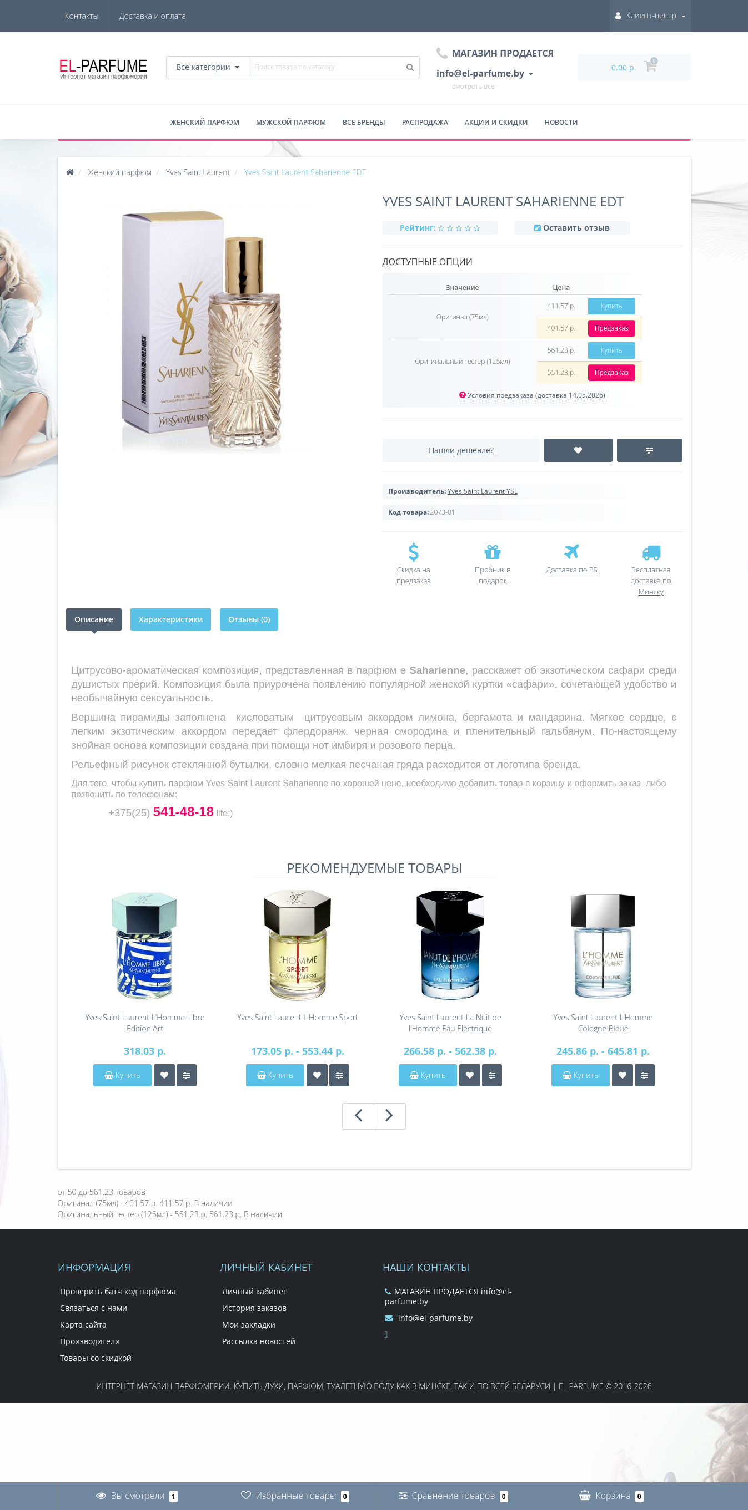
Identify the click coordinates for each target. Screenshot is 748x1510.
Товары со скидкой (96, 1358)
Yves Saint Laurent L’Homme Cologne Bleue (603, 1023)
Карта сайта (83, 1324)
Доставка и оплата (98, 16)
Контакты (169, 16)
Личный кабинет (254, 1291)
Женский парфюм (204, 122)
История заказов (254, 1308)
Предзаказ (612, 328)
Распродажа (425, 122)
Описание (93, 619)
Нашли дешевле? (461, 450)
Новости (561, 122)
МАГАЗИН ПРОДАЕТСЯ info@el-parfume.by (448, 1296)
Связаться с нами (93, 1308)
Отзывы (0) (249, 619)
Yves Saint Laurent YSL (483, 491)
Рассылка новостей (258, 1341)
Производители (90, 1341)
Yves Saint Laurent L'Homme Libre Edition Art (144, 1023)
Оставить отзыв (576, 227)
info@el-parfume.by (429, 1318)
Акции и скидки (496, 122)
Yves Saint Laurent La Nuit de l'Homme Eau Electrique (450, 1023)
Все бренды (364, 122)
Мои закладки (248, 1324)
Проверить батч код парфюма (118, 1291)
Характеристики (171, 619)
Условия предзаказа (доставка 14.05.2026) (532, 395)
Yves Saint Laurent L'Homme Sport (297, 1017)
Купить (612, 306)
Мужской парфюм (291, 122)
